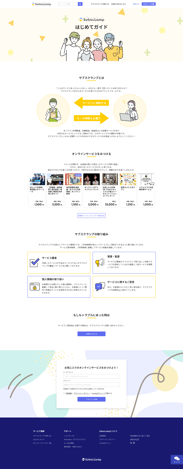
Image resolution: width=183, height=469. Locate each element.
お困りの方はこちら (118, 4)
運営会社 (134, 439)
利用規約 (69, 393)
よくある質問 (69, 443)
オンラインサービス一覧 (42, 443)
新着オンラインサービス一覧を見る (91, 215)
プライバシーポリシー (82, 393)
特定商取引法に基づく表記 (140, 436)
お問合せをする (91, 334)
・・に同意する (89, 393)
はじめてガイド (39, 439)
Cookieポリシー (98, 393)
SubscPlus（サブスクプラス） (75, 439)
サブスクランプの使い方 (100, 4)
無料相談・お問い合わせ (73, 446)
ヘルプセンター (69, 436)
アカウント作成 (91, 399)
